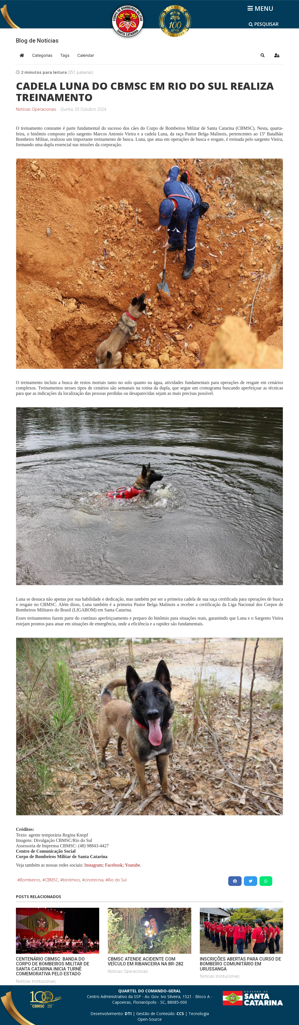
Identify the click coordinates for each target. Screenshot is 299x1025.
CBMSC (51, 880)
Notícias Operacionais (36, 109)
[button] (262, 55)
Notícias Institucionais (36, 981)
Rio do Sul (117, 880)
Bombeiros (30, 880)
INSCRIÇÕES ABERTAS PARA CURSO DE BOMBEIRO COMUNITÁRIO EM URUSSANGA (240, 964)
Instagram (93, 865)
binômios (71, 880)
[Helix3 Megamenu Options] (261, 8)
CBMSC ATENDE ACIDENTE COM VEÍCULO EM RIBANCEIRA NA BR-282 (145, 961)
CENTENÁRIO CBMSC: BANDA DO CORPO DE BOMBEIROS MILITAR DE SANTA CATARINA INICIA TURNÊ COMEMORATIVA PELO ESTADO (52, 966)
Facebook (113, 865)
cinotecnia (94, 880)
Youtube (132, 865)
